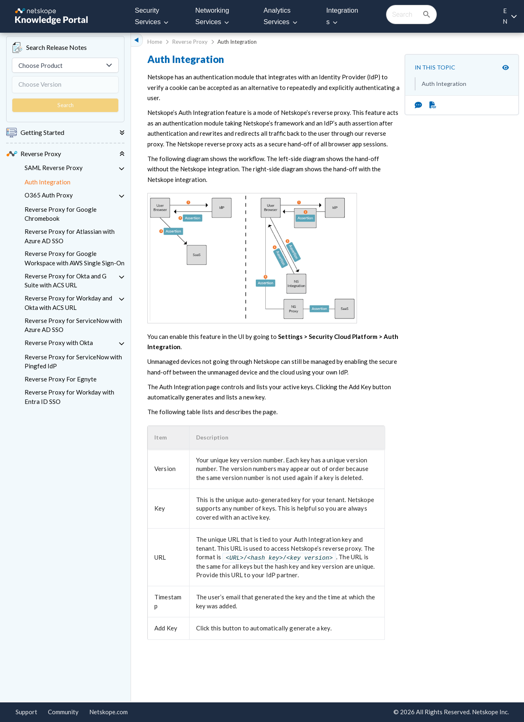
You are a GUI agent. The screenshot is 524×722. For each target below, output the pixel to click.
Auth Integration (47, 182)
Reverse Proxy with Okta (59, 342)
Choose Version (39, 84)
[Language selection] (509, 16)
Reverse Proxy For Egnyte (61, 379)
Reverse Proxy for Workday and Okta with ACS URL (68, 302)
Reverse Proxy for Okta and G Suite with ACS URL (65, 280)
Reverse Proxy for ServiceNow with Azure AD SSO (73, 325)
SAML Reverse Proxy (54, 167)
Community (63, 711)
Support (26, 711)
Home (154, 41)
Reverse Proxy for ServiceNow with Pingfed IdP (73, 361)
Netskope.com (108, 711)
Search (65, 105)
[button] (166, 437)
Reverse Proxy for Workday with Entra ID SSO (69, 396)
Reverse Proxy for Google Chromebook (61, 214)
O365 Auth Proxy (49, 195)
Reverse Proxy (190, 41)
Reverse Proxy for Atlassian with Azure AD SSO (70, 236)
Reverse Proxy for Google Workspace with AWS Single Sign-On (74, 258)
